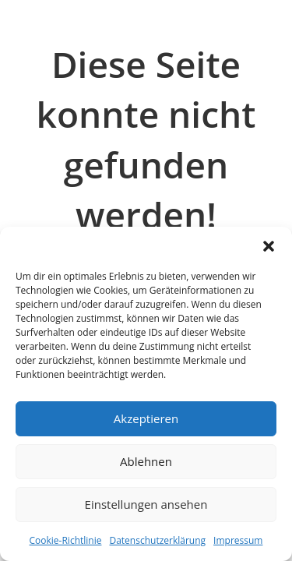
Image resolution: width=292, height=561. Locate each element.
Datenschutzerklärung (157, 540)
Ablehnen (146, 461)
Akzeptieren (146, 418)
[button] (268, 246)
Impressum (237, 540)
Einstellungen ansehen (146, 504)
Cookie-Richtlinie (66, 540)
